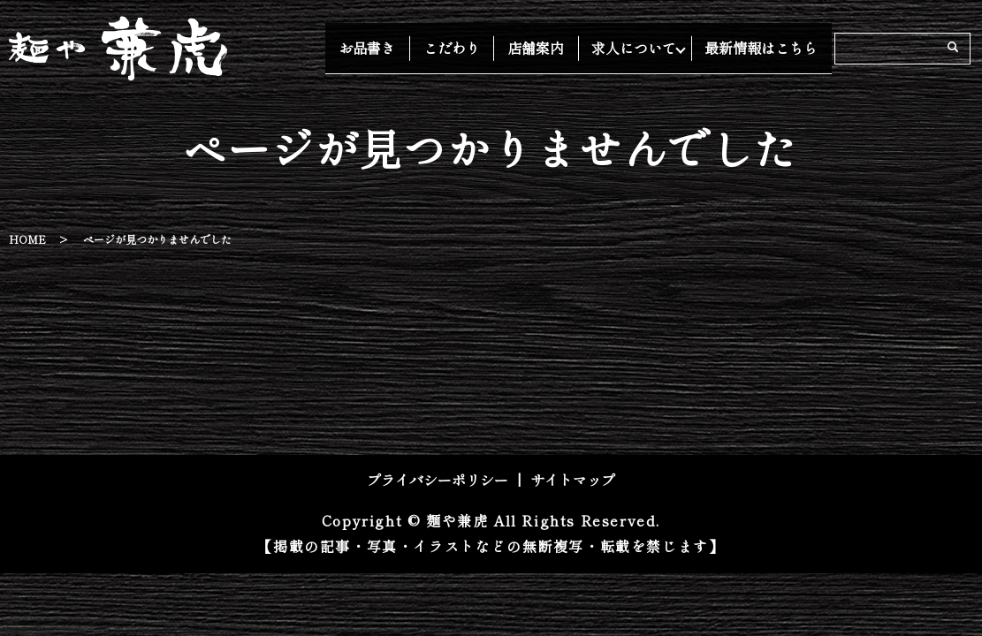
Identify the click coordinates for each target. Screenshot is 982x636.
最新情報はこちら (768, 47)
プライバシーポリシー (437, 479)
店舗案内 (556, 47)
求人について (640, 47)
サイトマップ (572, 479)
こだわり (485, 47)
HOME (27, 238)
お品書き (414, 47)
